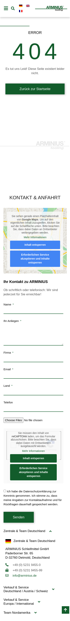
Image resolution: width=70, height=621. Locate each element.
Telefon (8, 402)
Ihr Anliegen (12, 320)
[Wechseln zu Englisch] (27, 5)
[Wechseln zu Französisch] (20, 11)
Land (7, 385)
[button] (13, 8)
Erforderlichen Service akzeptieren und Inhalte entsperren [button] (35, 258)
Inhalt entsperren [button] (35, 244)
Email (8, 369)
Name (8, 304)
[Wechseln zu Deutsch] (20, 5)
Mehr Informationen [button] (35, 237)
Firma (8, 352)
